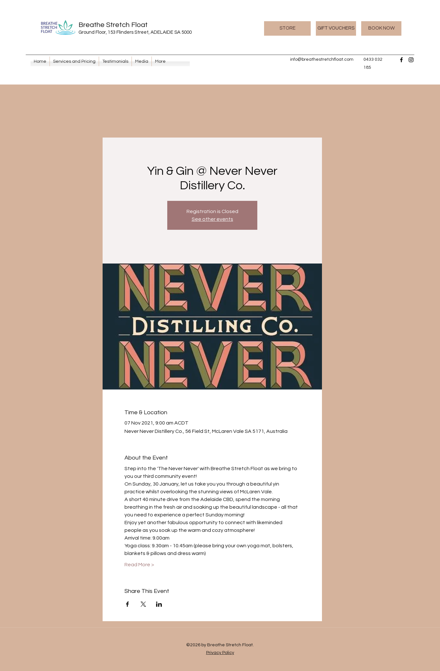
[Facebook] (401, 60)
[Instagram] (411, 60)
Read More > (139, 564)
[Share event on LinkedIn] (159, 604)
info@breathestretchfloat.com (321, 59)
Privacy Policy (220, 652)
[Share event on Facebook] (127, 604)
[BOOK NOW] (381, 28)
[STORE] (287, 28)
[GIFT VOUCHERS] (336, 28)
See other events (212, 219)
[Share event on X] (143, 604)
